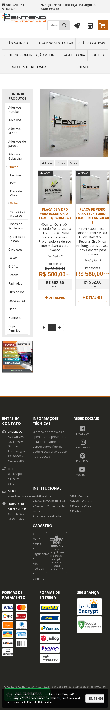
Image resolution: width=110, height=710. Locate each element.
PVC (13, 183)
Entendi (96, 698)
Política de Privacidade (39, 702)
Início (47, 163)
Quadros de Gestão (16, 238)
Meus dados (36, 539)
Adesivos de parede (17, 143)
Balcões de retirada (28, 67)
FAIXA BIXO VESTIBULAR (55, 43)
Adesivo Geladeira (15, 156)
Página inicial (18, 43)
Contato (81, 67)
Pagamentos (36, 552)
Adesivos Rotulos (14, 109)
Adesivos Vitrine (14, 130)
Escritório (16, 175)
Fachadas (15, 283)
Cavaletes (15, 249)
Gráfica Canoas (91, 43)
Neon (12, 309)
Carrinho (36, 576)
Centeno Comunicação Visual (30, 55)
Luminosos (16, 292)
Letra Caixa (16, 300)
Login (87, 5)
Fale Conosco (80, 496)
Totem (13, 275)
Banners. (14, 317)
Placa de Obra (72, 55)
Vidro (14, 203)
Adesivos (14, 120)
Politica (97, 55)
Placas (13, 167)
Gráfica (13, 266)
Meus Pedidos (36, 564)
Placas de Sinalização (16, 226)
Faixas (13, 258)
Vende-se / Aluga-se (17, 213)
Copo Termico (14, 328)
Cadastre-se (50, 9)
